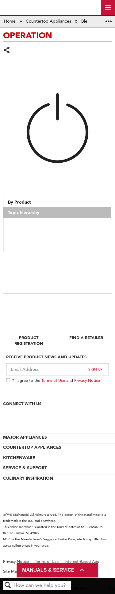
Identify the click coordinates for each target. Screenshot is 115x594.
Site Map (11, 571)
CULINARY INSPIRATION (28, 478)
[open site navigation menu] (108, 7)
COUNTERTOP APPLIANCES (32, 447)
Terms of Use (53, 380)
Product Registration (28, 340)
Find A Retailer (86, 337)
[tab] (57, 202)
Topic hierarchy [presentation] (23, 212)
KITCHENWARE (19, 457)
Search (7, 585)
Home (10, 21)
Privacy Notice (87, 380)
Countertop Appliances (49, 21)
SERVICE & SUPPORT (25, 467)
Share (7, 50)
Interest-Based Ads (82, 561)
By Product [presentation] (19, 202)
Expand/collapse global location (108, 19)
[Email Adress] (57, 369)
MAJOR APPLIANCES (25, 437)
